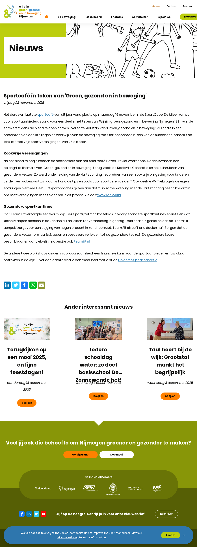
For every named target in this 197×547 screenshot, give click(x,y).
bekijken (27, 403)
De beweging (66, 17)
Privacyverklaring (68, 537)
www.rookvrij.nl (109, 195)
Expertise (164, 17)
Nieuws (156, 6)
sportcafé (45, 114)
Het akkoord (93, 17)
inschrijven (166, 514)
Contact (171, 6)
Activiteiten (140, 17)
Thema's (117, 17)
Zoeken (187, 6)
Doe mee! (116, 457)
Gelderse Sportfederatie (137, 260)
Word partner (81, 457)
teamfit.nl (82, 241)
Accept (171, 535)
